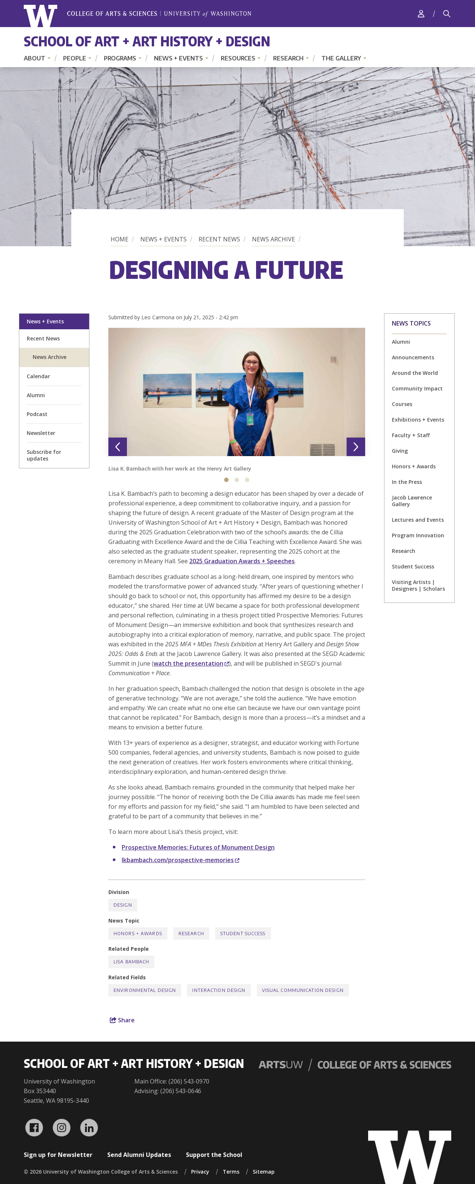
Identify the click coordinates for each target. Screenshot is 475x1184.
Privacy (200, 1171)
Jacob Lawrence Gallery (412, 501)
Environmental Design (145, 990)
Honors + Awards (414, 466)
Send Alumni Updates (139, 1155)
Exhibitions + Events (418, 419)
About (34, 58)
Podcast (37, 414)
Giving (400, 450)
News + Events (178, 58)
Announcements (413, 357)
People (74, 58)
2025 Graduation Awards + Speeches (242, 561)
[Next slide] (356, 447)
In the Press (407, 481)
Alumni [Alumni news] (401, 341)
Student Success (413, 566)
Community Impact (417, 388)
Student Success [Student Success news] (243, 933)
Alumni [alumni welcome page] (36, 395)
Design (123, 905)
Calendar (38, 376)
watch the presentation (191, 663)
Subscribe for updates (44, 455)
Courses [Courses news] (402, 404)
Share (122, 1020)
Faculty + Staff (411, 435)
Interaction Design (218, 990)
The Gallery (341, 58)
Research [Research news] (403, 550)
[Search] (446, 13)
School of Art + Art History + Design (147, 41)
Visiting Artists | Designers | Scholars (418, 585)
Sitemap (264, 1171)
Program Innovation (418, 535)
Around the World (415, 372)
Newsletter (41, 432)
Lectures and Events (418, 519)
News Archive (273, 239)
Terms (231, 1171)
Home (119, 239)
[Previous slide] (117, 447)
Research (288, 58)
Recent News (219, 239)
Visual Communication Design (303, 990)
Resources (238, 58)
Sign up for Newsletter (58, 1155)
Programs (120, 58)
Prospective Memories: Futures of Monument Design (198, 847)
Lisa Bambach (131, 961)
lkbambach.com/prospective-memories (180, 860)
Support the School (214, 1155)
